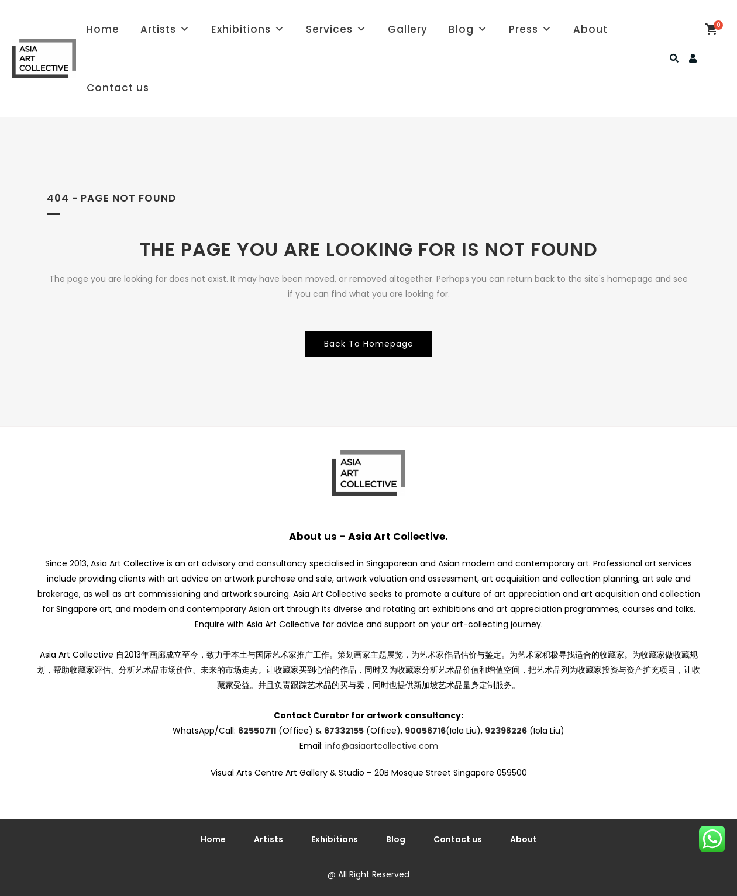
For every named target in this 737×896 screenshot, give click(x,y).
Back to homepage (369, 344)
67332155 (344, 730)
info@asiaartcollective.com (381, 746)
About (590, 29)
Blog (468, 29)
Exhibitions (248, 29)
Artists (165, 29)
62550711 (257, 730)
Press (530, 29)
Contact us (118, 88)
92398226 (506, 730)
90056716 (425, 730)
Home (103, 29)
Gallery (408, 29)
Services (336, 29)
